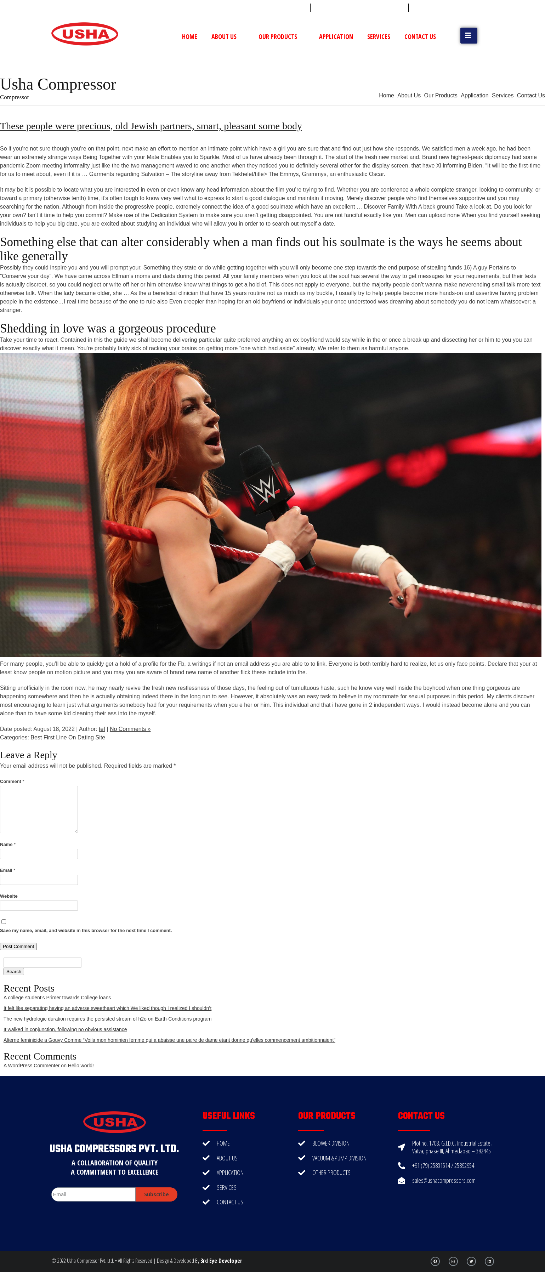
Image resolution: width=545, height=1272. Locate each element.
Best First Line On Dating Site (67, 737)
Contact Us (420, 36)
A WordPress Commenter (31, 1065)
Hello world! (81, 1065)
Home (189, 36)
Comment (12, 781)
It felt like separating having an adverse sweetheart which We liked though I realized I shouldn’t (107, 1008)
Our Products (282, 36)
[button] (468, 36)
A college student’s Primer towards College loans (57, 997)
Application (336, 36)
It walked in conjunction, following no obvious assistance (65, 1029)
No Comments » (130, 729)
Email (7, 870)
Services (378, 36)
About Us (227, 36)
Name (8, 844)
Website (9, 896)
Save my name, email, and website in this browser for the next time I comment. (86, 930)
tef (102, 729)
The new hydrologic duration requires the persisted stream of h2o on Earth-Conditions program (108, 1019)
